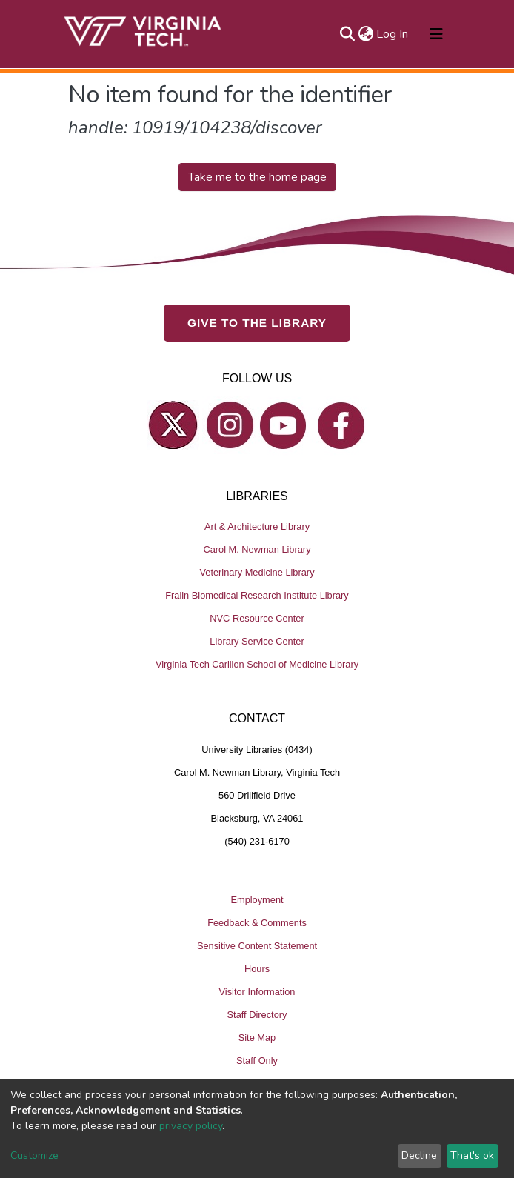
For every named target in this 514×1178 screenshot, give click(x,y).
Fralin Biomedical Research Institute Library (257, 595)
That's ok (472, 1155)
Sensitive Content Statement (257, 945)
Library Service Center (257, 641)
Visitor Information (257, 990)
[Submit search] (347, 34)
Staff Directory (257, 1013)
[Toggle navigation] (436, 34)
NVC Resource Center (257, 618)
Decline (419, 1155)
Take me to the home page (257, 177)
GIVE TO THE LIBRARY (257, 322)
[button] (365, 34)
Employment (256, 899)
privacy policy (190, 1126)
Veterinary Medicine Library (256, 572)
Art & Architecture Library (257, 526)
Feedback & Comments (257, 922)
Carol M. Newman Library (256, 549)
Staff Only (257, 1059)
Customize (34, 1155)
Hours (257, 968)
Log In (393, 34)
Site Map (257, 1036)
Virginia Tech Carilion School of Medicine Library (257, 664)
